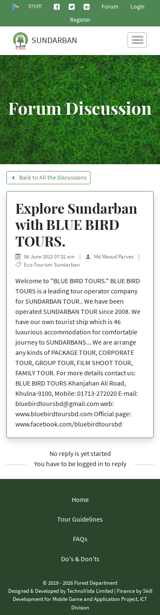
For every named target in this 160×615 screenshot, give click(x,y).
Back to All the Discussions (48, 177)
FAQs (80, 538)
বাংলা (35, 6)
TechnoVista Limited (90, 590)
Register (80, 19)
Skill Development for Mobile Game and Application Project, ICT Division (82, 598)
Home (80, 499)
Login (138, 6)
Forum (110, 6)
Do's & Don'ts (80, 558)
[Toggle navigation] (137, 40)
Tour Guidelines (80, 519)
